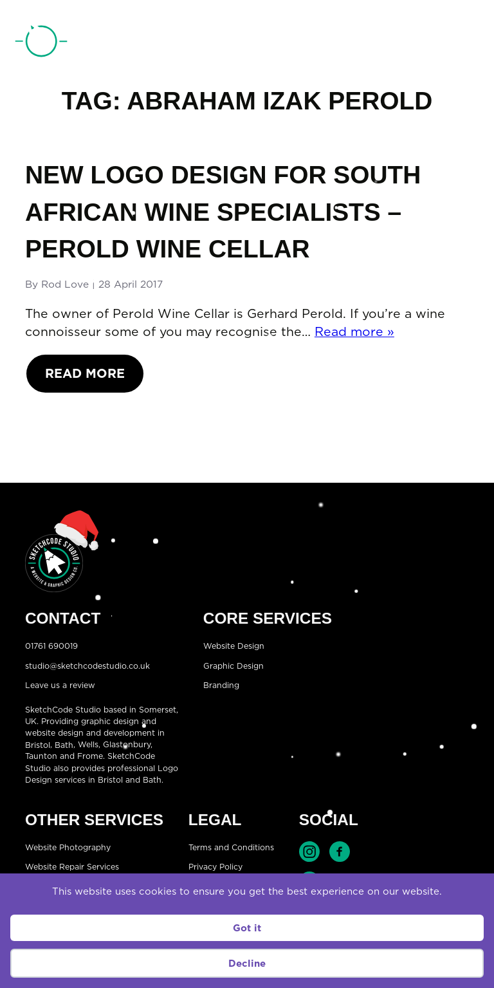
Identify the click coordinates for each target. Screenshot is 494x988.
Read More (85, 373)
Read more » (354, 331)
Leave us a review (60, 685)
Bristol (37, 744)
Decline (247, 963)
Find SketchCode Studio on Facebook (339, 851)
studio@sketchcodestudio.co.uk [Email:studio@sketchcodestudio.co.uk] (87, 665)
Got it (247, 928)
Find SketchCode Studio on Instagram (309, 851)
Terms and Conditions (231, 846)
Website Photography (68, 846)
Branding (221, 685)
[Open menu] (469, 44)
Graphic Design (233, 665)
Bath (64, 744)
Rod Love (65, 284)
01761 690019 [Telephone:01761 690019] (412, 44)
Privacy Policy (215, 866)
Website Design (233, 645)
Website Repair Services (72, 866)
